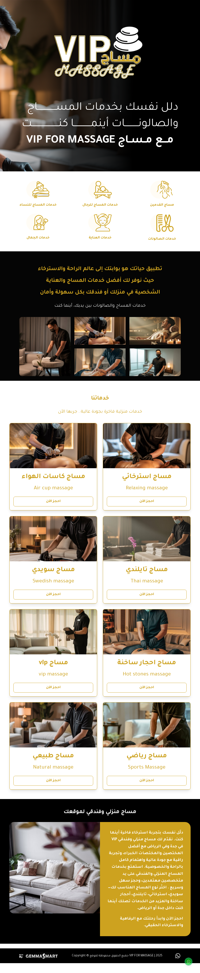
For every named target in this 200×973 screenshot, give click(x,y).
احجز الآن (146, 501)
